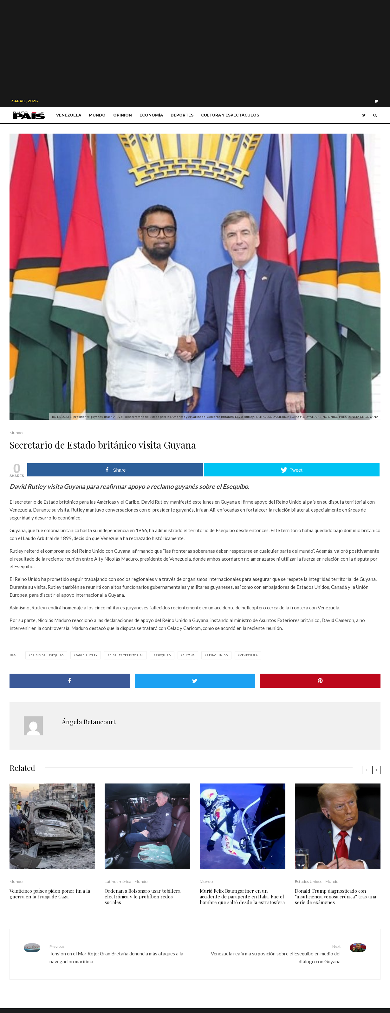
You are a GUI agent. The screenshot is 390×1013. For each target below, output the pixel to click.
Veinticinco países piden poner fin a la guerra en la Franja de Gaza (50, 893)
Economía (151, 115)
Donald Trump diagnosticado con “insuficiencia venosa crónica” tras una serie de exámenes (335, 896)
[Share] (70, 681)
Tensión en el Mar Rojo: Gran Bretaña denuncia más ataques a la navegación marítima (119, 953)
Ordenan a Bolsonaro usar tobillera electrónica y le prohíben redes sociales (142, 896)
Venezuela (68, 115)
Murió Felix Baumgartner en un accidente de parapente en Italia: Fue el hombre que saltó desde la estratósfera (242, 896)
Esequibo (163, 655)
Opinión (122, 115)
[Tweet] (195, 681)
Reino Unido (217, 655)
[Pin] (320, 681)
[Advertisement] (195, 47)
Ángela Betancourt (88, 721)
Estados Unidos (308, 881)
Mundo (97, 115)
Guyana (189, 655)
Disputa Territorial (126, 655)
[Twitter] (376, 101)
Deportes (182, 115)
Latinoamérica (118, 881)
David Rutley (87, 655)
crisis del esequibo (47, 655)
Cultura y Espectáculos (230, 115)
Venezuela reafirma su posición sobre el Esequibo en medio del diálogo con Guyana (270, 953)
